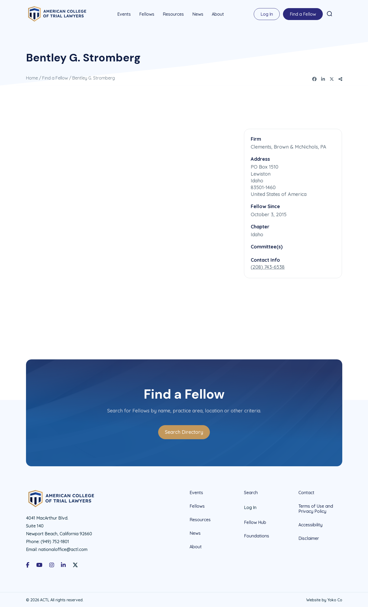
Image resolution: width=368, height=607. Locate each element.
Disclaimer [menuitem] (308, 537)
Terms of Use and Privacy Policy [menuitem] (315, 507)
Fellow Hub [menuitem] (255, 521)
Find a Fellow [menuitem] (303, 13)
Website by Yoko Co (324, 598)
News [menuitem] (197, 13)
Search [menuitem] (251, 491)
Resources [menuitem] (173, 13)
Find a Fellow (55, 77)
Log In (266, 13)
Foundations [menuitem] (256, 534)
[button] (329, 13)
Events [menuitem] (124, 13)
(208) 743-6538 (268, 266)
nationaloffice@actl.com (62, 548)
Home (32, 77)
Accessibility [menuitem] (310, 523)
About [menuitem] (218, 13)
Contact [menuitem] (306, 491)
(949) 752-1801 (55, 540)
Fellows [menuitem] (146, 13)
